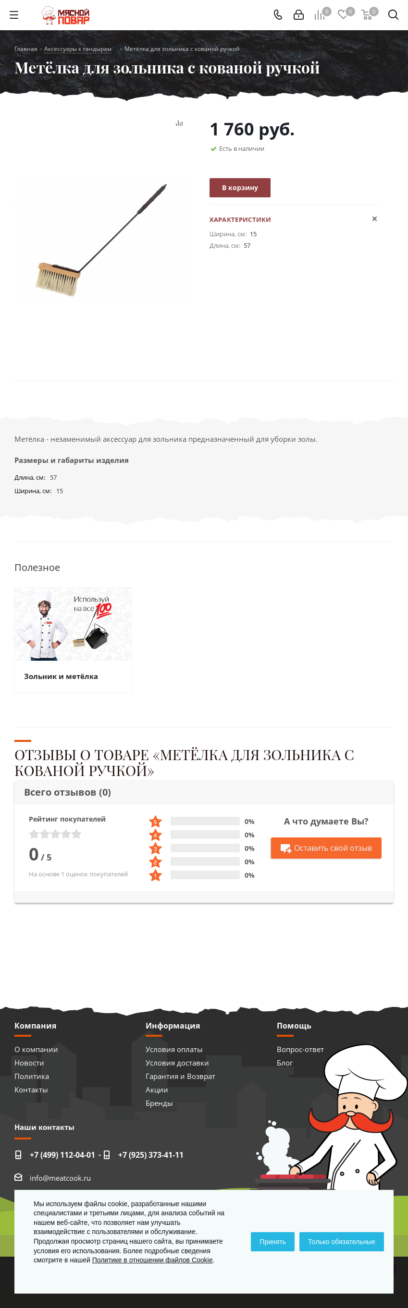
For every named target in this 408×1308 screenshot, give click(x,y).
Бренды (159, 1103)
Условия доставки (177, 1062)
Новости (29, 1062)
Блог (285, 1062)
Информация (173, 1025)
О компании (36, 1049)
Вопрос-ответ (300, 1049)
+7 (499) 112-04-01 (62, 1155)
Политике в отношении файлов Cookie (152, 1260)
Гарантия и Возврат (180, 1076)
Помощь (294, 1025)
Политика (31, 1076)
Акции (157, 1089)
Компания (35, 1025)
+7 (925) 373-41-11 (151, 1155)
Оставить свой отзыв (326, 848)
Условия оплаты (174, 1049)
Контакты (31, 1089)
